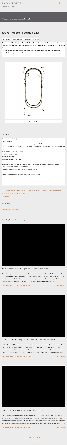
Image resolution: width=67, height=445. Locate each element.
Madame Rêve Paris (13, 3)
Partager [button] (5, 196)
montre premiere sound (16, 193)
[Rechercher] (59, 3)
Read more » (61, 285)
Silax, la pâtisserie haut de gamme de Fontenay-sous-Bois (25, 268)
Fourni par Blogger (33, 437)
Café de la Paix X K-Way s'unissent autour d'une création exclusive (29, 339)
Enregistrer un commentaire (10, 209)
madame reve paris (54, 191)
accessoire (11, 191)
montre (5, 193)
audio (18, 191)
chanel (22, 191)
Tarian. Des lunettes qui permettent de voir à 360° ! (23, 410)
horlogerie (44, 191)
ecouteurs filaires (32, 191)
